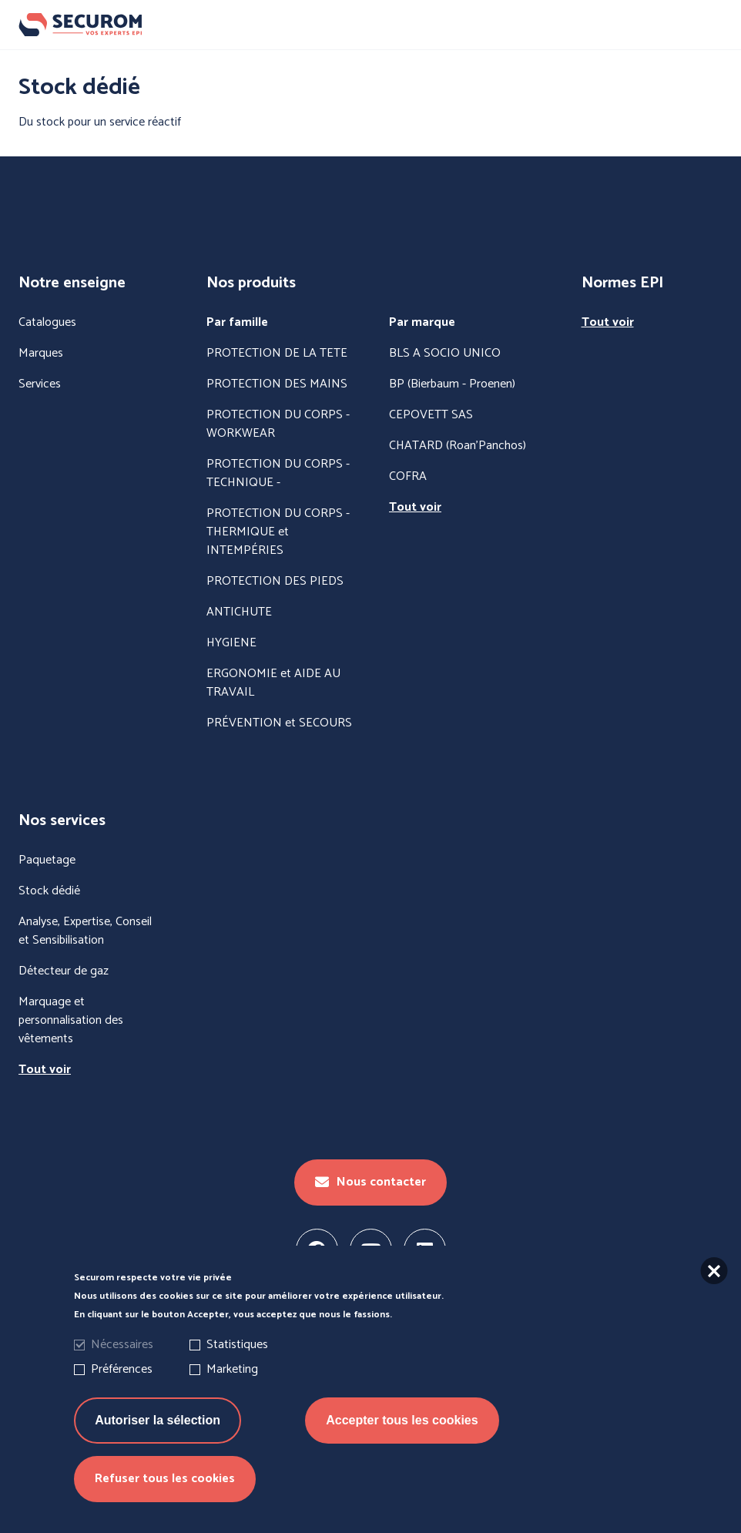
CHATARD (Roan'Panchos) (457, 446)
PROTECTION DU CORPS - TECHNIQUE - (278, 473)
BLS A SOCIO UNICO (445, 353)
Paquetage (46, 860)
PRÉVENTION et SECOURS (279, 723)
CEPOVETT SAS (431, 415)
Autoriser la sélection (157, 1439)
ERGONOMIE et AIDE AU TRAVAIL (273, 683)
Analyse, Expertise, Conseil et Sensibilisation (85, 931)
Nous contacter (370, 1182)
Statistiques (237, 1364)
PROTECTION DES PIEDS (275, 581)
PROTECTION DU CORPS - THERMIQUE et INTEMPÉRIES (278, 532)
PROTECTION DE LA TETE (276, 353)
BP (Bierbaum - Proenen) (452, 384)
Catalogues (47, 323)
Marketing (232, 1388)
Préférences (122, 1388)
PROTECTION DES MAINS (276, 384)
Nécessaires (122, 1364)
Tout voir (415, 507)
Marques (40, 353)
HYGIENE (231, 643)
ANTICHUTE (239, 612)
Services (39, 384)
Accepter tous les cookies (402, 1439)
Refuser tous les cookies (165, 1498)
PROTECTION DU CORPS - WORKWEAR (278, 424)
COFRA (408, 477)
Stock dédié (49, 891)
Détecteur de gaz (63, 971)
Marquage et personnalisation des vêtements (70, 1020)
